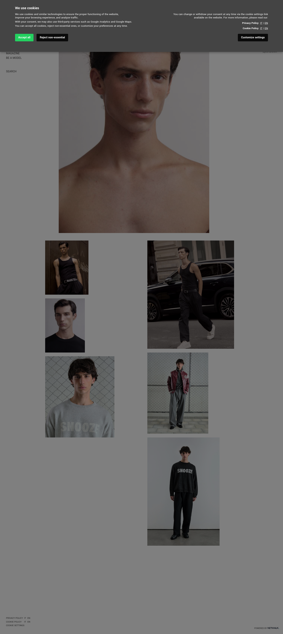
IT (261, 23)
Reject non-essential (52, 37)
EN (266, 23)
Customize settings (253, 37)
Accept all (24, 37)
